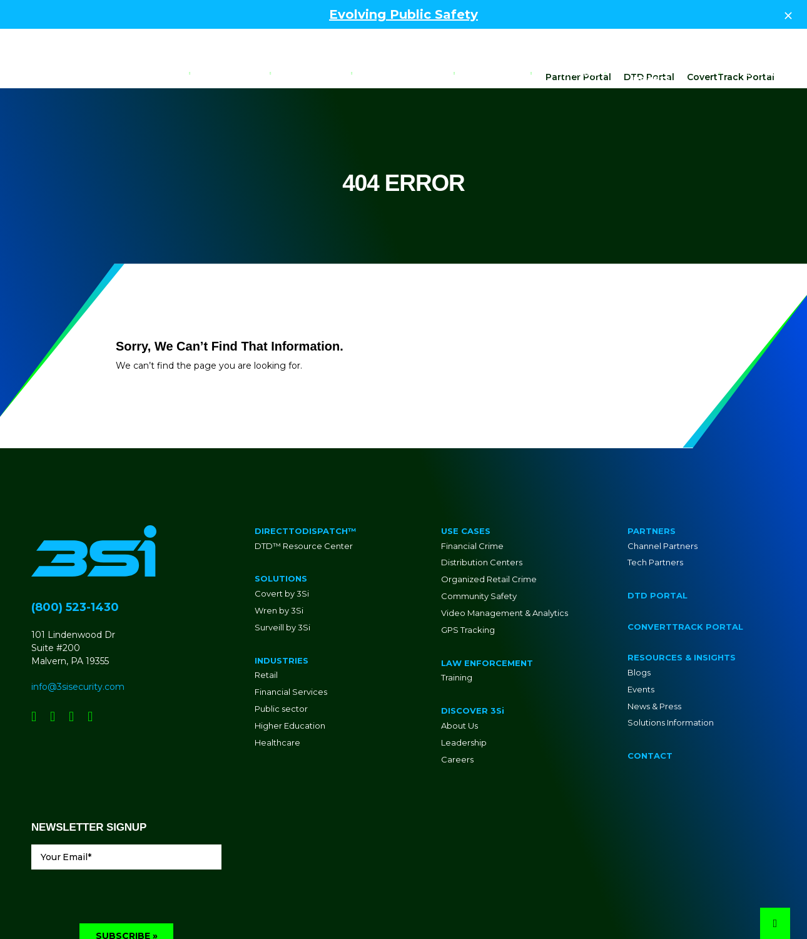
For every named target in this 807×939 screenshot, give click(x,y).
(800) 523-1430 (75, 570)
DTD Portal (649, 39)
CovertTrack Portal (730, 39)
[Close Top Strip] (788, 14)
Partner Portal (578, 39)
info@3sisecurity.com (77, 649)
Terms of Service (538, 910)
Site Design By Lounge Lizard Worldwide (703, 910)
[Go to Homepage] (51, 73)
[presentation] (126, 861)
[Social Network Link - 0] (33, 678)
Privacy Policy (480, 910)
